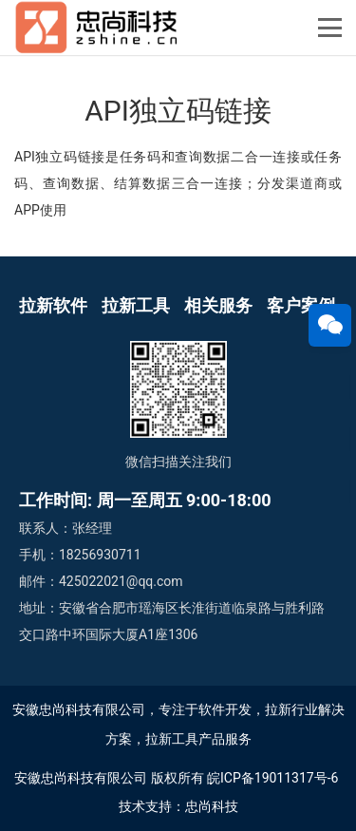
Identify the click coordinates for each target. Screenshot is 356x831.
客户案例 (301, 305)
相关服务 (218, 305)
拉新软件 (53, 305)
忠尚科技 (211, 806)
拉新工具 (136, 305)
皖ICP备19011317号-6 (272, 777)
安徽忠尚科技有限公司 (80, 777)
